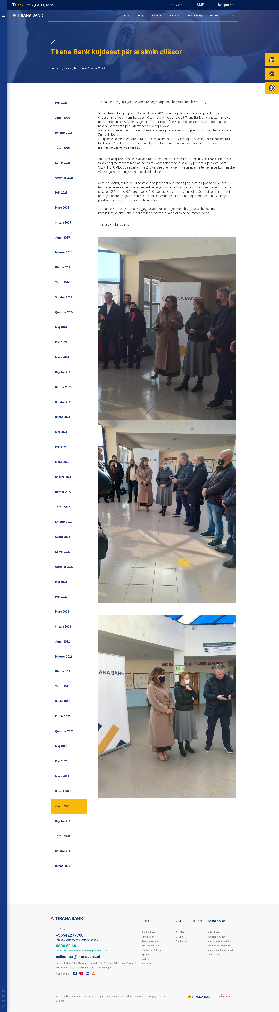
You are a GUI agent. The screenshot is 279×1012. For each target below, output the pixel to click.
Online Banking (194, 15)
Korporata (226, 5)
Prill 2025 (61, 192)
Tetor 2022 (62, 507)
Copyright (153, 996)
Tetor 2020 (62, 836)
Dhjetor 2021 (63, 656)
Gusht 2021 (62, 701)
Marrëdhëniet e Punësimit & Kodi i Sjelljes (152, 950)
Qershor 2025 (64, 177)
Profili (127, 15)
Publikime (157, 15)
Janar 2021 (97, 68)
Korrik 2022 (62, 551)
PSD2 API (147, 963)
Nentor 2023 (63, 387)
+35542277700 (70, 935)
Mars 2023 (62, 462)
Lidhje (145, 959)
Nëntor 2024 (63, 267)
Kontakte (214, 15)
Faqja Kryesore (61, 68)
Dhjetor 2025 (63, 132)
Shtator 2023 (63, 402)
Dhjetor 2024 (63, 252)
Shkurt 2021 (63, 791)
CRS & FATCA (79, 996)
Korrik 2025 (62, 162)
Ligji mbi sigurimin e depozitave (105, 996)
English (35, 5)
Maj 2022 (61, 581)
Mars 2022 (62, 611)
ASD (232, 15)
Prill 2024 (61, 342)
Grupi (141, 15)
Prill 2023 (61, 447)
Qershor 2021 (64, 731)
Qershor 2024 (64, 312)
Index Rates (213, 932)
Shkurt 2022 (63, 626)
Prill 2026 (61, 103)
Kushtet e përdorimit (134, 996)
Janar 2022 (62, 641)
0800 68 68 (66, 946)
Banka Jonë (148, 932)
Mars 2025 (62, 207)
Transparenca (150, 941)
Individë (176, 5)
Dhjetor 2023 (63, 372)
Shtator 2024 (63, 297)
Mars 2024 (62, 357)
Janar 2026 (62, 118)
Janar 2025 (62, 237)
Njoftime (80, 68)
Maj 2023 (61, 432)
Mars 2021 (62, 776)
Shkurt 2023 (63, 477)
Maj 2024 (61, 327)
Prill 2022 (61, 596)
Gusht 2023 (62, 417)
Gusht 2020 (62, 866)
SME (200, 5)
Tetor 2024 (62, 282)
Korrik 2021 (62, 716)
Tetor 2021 (62, 686)
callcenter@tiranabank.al (78, 956)
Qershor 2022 (64, 566)
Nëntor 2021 (63, 671)
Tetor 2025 (62, 147)
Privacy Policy (63, 996)
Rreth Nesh (148, 936)
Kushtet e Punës (216, 920)
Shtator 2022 (63, 522)
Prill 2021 (61, 761)
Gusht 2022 (62, 537)
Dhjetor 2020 (63, 821)
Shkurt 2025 (63, 222)
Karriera (174, 15)
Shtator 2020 (63, 851)
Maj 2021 (61, 746)
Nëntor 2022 (63, 492)
